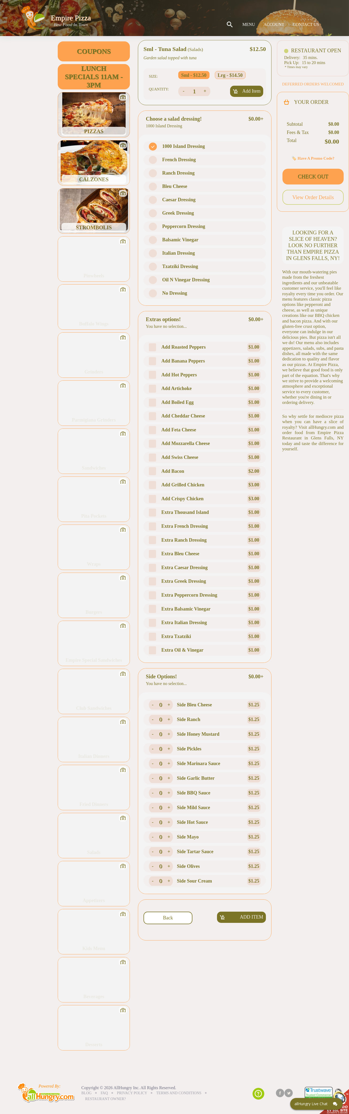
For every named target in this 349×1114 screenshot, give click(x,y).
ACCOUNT (273, 24)
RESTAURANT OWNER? (105, 1099)
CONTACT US (306, 24)
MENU (248, 24)
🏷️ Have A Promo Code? (313, 158)
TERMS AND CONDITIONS (178, 1093)
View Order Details (313, 197)
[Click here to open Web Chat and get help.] (316, 1104)
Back (168, 917)
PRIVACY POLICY (132, 1093)
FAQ (104, 1093)
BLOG (87, 1093)
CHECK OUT (313, 176)
